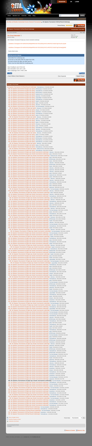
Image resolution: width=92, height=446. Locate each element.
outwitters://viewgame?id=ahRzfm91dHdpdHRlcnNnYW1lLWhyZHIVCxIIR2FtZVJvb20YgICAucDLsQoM (37, 43)
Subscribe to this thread (14, 421)
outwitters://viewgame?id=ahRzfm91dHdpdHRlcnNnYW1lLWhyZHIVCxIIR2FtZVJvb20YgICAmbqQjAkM (37, 47)
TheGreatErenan (40, 87)
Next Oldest (11, 76)
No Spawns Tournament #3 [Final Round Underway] (21, 87)
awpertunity (38, 95)
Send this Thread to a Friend (15, 419)
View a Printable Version (14, 417)
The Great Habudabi (13, 35)
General (31, 22)
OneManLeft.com (36, 437)
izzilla (37, 125)
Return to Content (70, 430)
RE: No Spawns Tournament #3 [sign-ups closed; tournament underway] (28, 152)
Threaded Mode (74, 29)
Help (29, 15)
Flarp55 (37, 101)
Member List (16, 15)
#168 (84, 32)
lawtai (37, 102)
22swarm (37, 109)
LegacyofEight (38, 97)
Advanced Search (81, 18)
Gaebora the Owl (39, 94)
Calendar (23, 15)
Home (9, 15)
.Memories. (38, 104)
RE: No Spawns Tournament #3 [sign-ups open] (21, 88)
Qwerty (37, 115)
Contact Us (26, 437)
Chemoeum (39, 108)
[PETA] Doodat (39, 88)
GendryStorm (38, 111)
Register (21, 18)
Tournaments (37, 22)
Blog (34, 15)
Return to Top (81, 430)
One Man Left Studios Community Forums (17, 22)
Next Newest (20, 76)
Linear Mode (81, 29)
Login (16, 18)
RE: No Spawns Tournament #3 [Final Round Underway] (24, 407)
